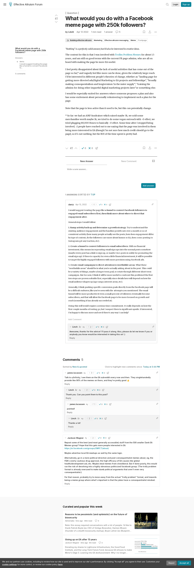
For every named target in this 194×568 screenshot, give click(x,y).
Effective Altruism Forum (25, 4)
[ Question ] (72, 13)
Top (93, 194)
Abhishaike (69, 521)
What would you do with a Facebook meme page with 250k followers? (30, 50)
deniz (71, 204)
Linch (71, 32)
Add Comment (75, 319)
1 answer (108, 32)
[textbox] (108, 174)
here (60, 564)
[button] (84, 148)
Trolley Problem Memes (128, 54)
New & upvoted (79, 367)
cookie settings (9, 564)
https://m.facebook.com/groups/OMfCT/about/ (87, 448)
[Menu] (5, 4)
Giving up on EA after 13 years (81, 539)
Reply (72, 338)
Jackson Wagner (72, 543)
